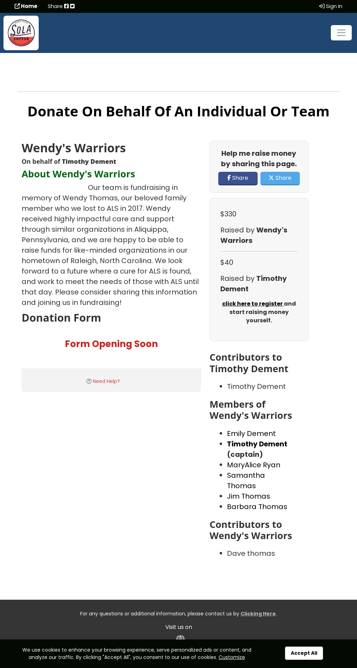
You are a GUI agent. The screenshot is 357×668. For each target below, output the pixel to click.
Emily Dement (251, 433)
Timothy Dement (257, 444)
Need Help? (106, 381)
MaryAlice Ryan (253, 465)
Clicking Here (258, 613)
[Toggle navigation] (341, 32)
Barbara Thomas (257, 507)
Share (237, 178)
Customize (232, 657)
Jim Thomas (248, 496)
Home (26, 6)
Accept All (304, 653)
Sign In (330, 6)
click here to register (253, 304)
